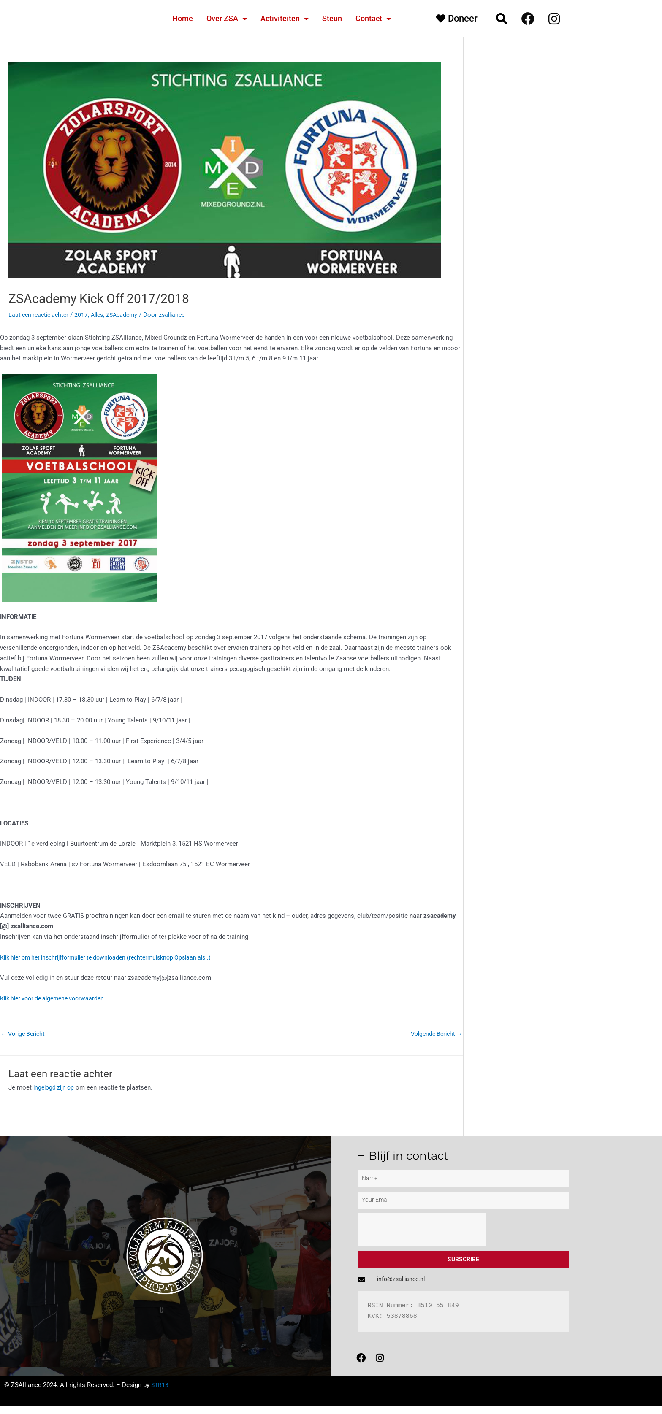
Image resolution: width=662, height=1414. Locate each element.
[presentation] (422, 1230)
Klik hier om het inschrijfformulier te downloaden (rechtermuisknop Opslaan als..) (114, 957)
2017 (85, 315)
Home (182, 18)
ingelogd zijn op (55, 1088)
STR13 (160, 1393)
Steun (332, 18)
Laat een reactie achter (40, 315)
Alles (102, 315)
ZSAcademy (130, 315)
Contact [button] (373, 19)
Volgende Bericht (434, 1034)
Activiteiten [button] (284, 19)
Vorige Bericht (25, 1034)
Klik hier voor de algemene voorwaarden (56, 998)
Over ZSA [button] (226, 19)
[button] (501, 18)
